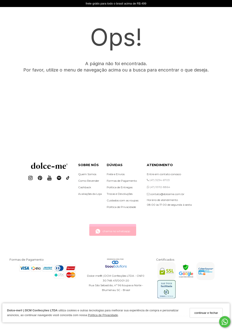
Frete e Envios (116, 174)
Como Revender (88, 180)
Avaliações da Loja (90, 193)
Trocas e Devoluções (120, 193)
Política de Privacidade (103, 315)
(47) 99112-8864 (158, 187)
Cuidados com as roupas (122, 200)
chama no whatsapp (112, 231)
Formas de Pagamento (122, 180)
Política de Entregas (120, 187)
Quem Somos (87, 174)
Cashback (84, 187)
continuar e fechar (206, 313)
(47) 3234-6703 (158, 180)
